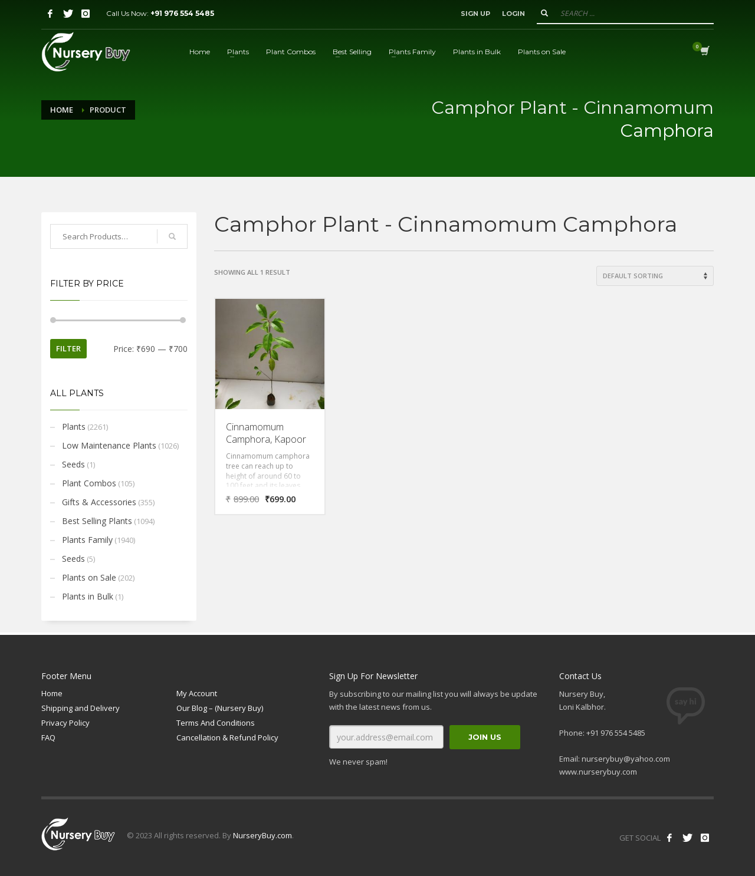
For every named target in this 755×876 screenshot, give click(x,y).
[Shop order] (655, 276)
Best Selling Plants (97, 520)
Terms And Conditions (215, 722)
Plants (74, 426)
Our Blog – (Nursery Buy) (219, 708)
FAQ (48, 737)
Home (61, 109)
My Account (196, 693)
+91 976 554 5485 (182, 13)
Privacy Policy (65, 722)
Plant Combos (89, 483)
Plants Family (87, 539)
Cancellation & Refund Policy (227, 737)
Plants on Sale (89, 577)
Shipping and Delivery (80, 708)
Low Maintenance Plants (109, 445)
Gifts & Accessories (99, 502)
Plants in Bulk (87, 596)
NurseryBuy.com (262, 835)
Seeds (73, 464)
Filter (68, 348)
